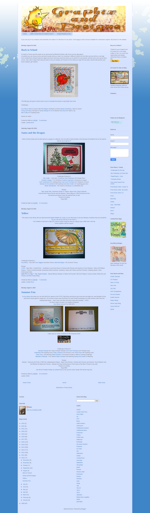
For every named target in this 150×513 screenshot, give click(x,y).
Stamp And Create (79, 356)
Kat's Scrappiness (115, 291)
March (25, 494)
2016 (23, 442)
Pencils (79, 469)
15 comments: (43, 374)
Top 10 (79, 488)
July (24, 484)
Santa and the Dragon (33, 132)
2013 (23, 450)
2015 (23, 444)
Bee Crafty (24, 112)
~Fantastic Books (115, 179)
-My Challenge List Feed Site (119, 173)
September (26, 468)
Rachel (112, 207)
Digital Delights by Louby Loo (59, 217)
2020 (23, 431)
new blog (79, 460)
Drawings (79, 442)
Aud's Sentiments (44, 182)
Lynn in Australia (50, 101)
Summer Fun (28, 292)
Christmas (80, 432)
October (25, 465)
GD (78, 451)
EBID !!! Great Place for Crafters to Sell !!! (41, 34)
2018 (23, 436)
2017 (23, 439)
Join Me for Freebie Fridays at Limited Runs (49, 369)
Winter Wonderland (50, 186)
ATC (78, 419)
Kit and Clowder (115, 294)
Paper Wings (114, 300)
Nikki (30, 407)
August (25, 470)
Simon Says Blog (115, 303)
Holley (112, 201)
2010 (23, 458)
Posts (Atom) (68, 387)
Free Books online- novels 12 (119, 187)
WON (27, 376)
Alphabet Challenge (41, 356)
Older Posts (101, 382)
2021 (23, 428)
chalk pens (80, 425)
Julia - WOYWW (115, 205)
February (26, 497)
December (26, 460)
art (77, 416)
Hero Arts (113, 285)
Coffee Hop (80, 437)
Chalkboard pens (82, 430)
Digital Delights (42, 274)
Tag (78, 485)
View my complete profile (34, 410)
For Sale (79, 449)
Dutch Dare (78, 352)
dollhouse (79, 439)
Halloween (80, 453)
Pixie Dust (63, 110)
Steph (112, 213)
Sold (78, 481)
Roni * (112, 210)
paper (78, 467)
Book (78, 421)
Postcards (80, 474)
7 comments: (43, 280)
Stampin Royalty (43, 350)
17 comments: (43, 203)
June (24, 487)
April (24, 492)
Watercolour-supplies (83, 497)
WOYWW (79, 501)
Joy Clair (113, 288)
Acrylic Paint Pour (82, 412)
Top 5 (78, 492)
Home (25, 34)
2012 (23, 452)
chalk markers (81, 423)
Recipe (79, 476)
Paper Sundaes (61, 356)
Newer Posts (27, 382)
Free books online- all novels (119, 190)
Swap (78, 483)
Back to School (29, 49)
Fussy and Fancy (26, 110)
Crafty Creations (58, 352)
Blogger (83, 509)
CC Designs (114, 279)
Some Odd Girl (114, 306)
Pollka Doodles (56, 354)
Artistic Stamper (115, 276)
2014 (23, 447)
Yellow (24, 213)
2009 (23, 503)
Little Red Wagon (43, 109)
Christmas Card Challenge (66, 178)
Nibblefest (80, 462)
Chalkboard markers (83, 428)
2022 (23, 426)
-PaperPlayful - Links (116, 176)
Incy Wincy (24, 109)
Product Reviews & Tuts (64, 34)
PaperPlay (37, 352)
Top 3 (78, 490)
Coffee (79, 435)
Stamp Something (66, 109)
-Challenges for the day (117, 170)
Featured (79, 446)
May (24, 489)
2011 (23, 455)
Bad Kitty (113, 198)
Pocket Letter (81, 472)
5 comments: (43, 120)
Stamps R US (48, 110)
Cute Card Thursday (68, 182)
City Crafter (46, 178)
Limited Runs (30, 122)
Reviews (79, 478)
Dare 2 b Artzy (114, 282)
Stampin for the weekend (47, 184)
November (26, 462)
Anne (112, 196)
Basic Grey (39, 354)
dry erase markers (82, 444)
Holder (79, 455)
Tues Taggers (39, 262)
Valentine (79, 495)
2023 (23, 423)
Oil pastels (80, 465)
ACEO (78, 409)
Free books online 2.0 (116, 193)
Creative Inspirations (68, 180)
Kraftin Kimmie (114, 297)
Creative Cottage (46, 180)
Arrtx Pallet (80, 414)
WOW (112, 309)
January (25, 500)
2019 (23, 434)
